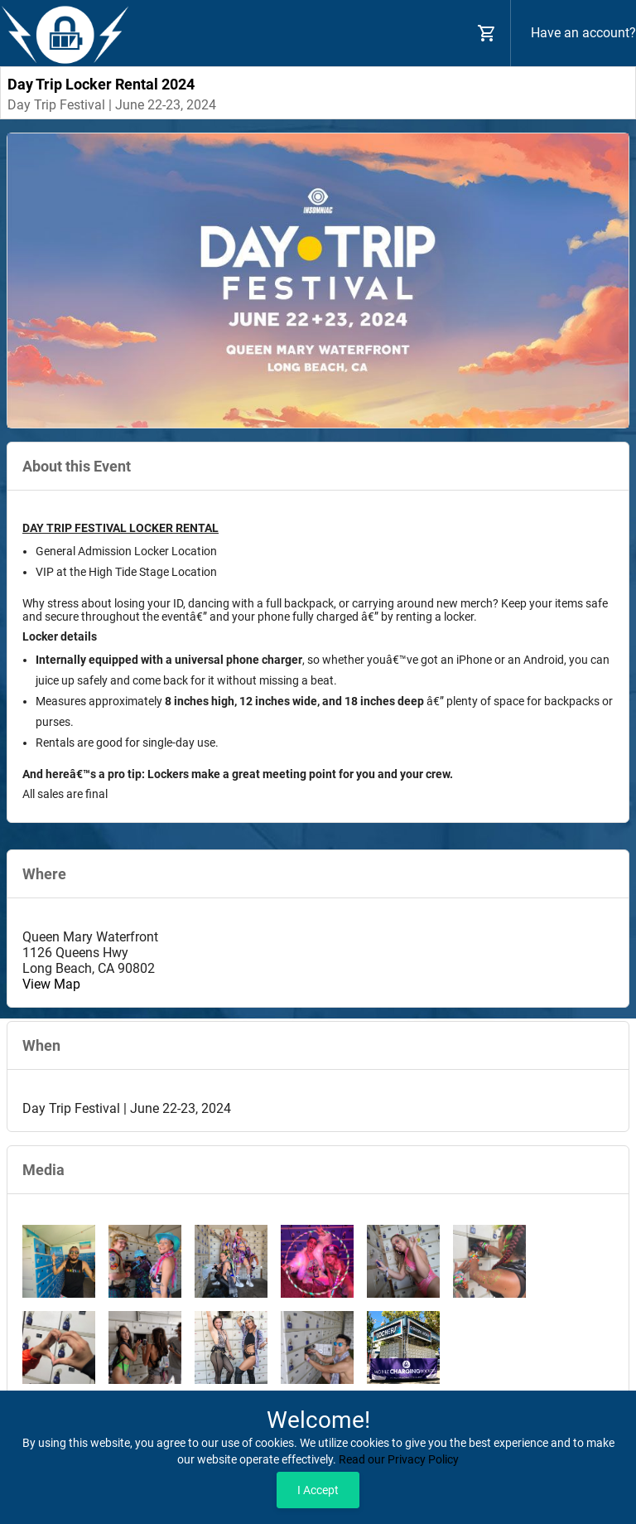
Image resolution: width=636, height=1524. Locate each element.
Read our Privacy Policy (399, 1459)
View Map (51, 984)
